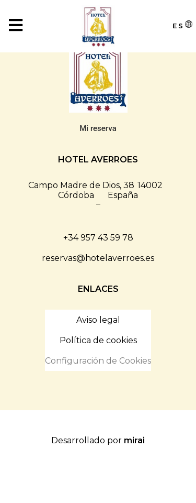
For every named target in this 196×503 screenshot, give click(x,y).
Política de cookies (98, 340)
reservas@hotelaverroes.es (98, 258)
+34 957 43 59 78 (98, 238)
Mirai (134, 440)
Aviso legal (98, 320)
